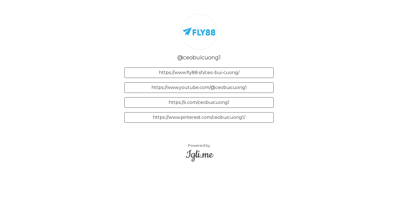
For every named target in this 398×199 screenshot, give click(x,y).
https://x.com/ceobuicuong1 (199, 102)
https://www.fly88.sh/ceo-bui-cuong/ (199, 72)
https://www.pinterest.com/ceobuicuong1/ (199, 117)
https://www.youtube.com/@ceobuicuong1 (199, 87)
